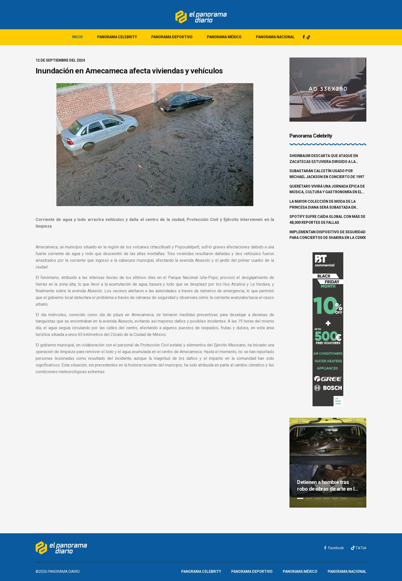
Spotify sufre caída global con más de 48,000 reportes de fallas (327, 220)
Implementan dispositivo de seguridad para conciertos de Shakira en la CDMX (327, 235)
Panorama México (224, 37)
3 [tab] (318, 498)
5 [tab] (335, 498)
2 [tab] (309, 498)
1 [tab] (300, 498)
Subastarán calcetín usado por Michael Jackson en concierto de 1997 (326, 174)
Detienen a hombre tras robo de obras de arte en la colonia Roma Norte (327, 485)
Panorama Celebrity (117, 37)
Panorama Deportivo (172, 37)
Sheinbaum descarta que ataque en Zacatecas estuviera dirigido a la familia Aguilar (323, 159)
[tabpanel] (327, 463)
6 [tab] (344, 498)
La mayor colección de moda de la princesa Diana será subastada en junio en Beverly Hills (322, 204)
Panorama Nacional (275, 37)
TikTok (358, 548)
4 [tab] (326, 498)
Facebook (334, 548)
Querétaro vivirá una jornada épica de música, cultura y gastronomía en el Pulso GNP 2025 (327, 189)
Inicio (77, 37)
